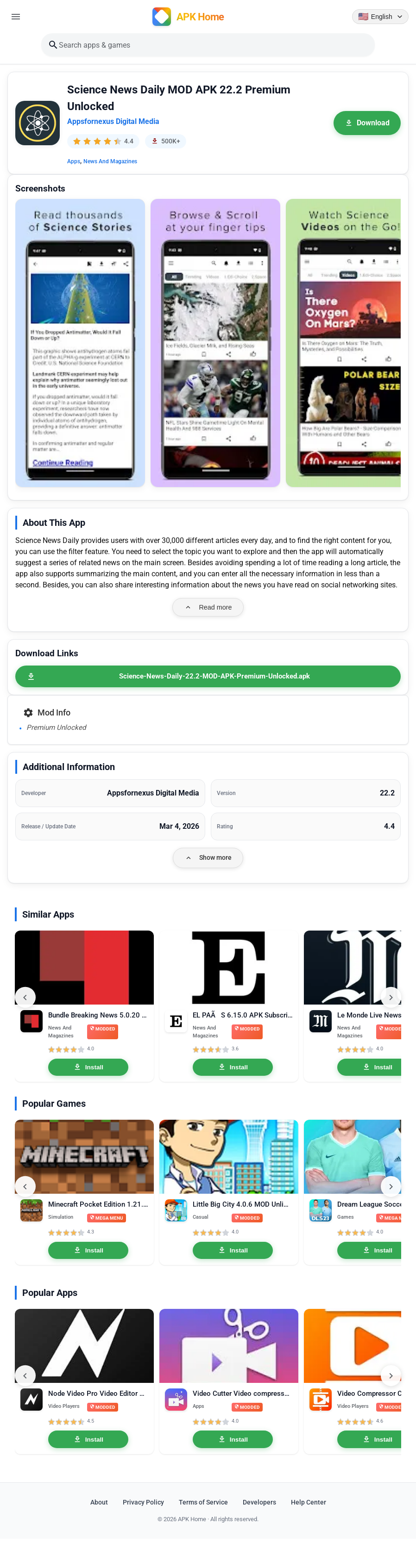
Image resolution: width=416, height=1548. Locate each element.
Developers (259, 1512)
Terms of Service (203, 1512)
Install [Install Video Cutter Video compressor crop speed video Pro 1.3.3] (233, 1448)
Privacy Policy (143, 1512)
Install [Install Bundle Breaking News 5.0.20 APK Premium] (88, 1071)
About (99, 1512)
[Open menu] (16, 16)
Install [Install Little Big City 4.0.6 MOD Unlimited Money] (233, 1256)
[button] (80, 344)
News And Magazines (110, 163)
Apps (73, 163)
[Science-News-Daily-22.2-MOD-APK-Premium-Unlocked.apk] (208, 678)
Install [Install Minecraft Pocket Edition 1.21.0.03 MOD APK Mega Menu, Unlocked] (88, 1256)
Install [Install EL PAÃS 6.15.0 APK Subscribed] (233, 1071)
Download (367, 124)
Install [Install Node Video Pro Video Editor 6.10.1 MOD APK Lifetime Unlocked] (88, 1448)
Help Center (308, 1512)
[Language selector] (379, 16)
